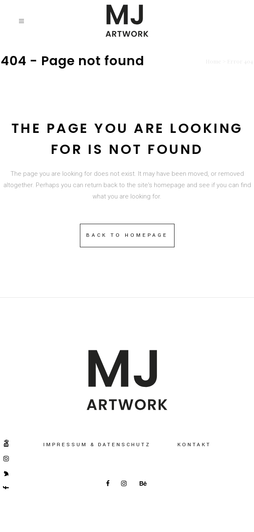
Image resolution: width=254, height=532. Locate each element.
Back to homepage (127, 235)
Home (213, 61)
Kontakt (194, 444)
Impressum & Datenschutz (97, 444)
